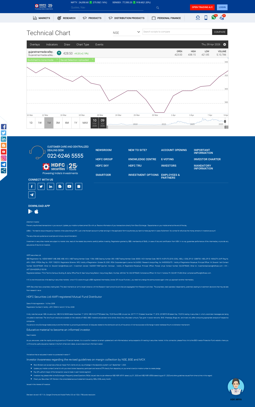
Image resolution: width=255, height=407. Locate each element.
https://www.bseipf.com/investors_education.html (44, 347)
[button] (126, 33)
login (222, 7)
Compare (219, 32)
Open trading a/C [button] (202, 7)
